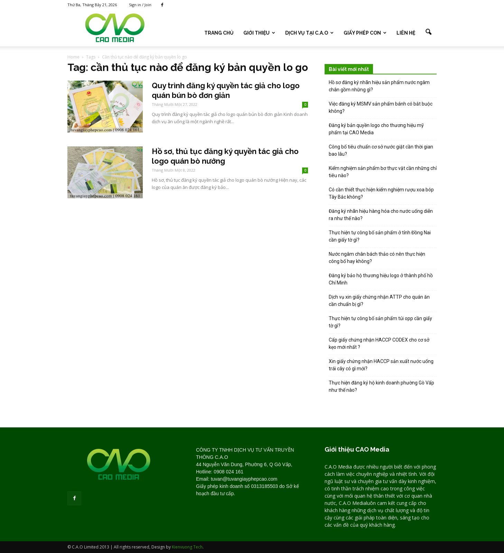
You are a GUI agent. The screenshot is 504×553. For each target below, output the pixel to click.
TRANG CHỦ (219, 33)
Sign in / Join (140, 4)
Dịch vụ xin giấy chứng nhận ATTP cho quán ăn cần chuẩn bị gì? (379, 300)
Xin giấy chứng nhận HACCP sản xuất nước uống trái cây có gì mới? (381, 365)
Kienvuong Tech (187, 547)
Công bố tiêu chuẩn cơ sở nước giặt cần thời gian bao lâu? (381, 150)
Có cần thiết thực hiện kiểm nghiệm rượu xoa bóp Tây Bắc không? (381, 193)
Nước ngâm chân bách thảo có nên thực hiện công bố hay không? (377, 257)
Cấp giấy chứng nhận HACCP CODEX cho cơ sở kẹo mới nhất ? (379, 343)
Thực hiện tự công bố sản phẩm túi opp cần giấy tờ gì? (380, 322)
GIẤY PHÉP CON (365, 33)
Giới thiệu (259, 33)
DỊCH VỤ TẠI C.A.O (309, 33)
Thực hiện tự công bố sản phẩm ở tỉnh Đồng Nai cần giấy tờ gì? (380, 236)
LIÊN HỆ (405, 33)
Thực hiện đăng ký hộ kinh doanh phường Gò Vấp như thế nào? (381, 386)
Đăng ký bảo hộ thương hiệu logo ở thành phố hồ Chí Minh (381, 279)
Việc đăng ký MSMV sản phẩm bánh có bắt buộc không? (380, 107)
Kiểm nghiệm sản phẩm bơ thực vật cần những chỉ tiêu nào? (383, 171)
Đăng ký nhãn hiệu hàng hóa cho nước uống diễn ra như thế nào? (381, 214)
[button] (428, 32)
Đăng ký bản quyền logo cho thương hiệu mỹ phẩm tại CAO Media (376, 129)
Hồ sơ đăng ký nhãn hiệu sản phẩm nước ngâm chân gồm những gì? (379, 86)
